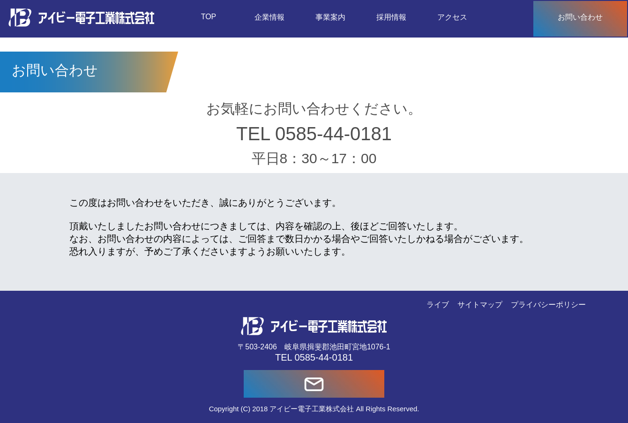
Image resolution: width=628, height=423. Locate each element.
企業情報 (269, 17)
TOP (209, 17)
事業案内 (330, 17)
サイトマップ (479, 305)
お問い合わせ (580, 17)
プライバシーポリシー (548, 305)
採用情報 (391, 17)
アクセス (452, 17)
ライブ (437, 305)
